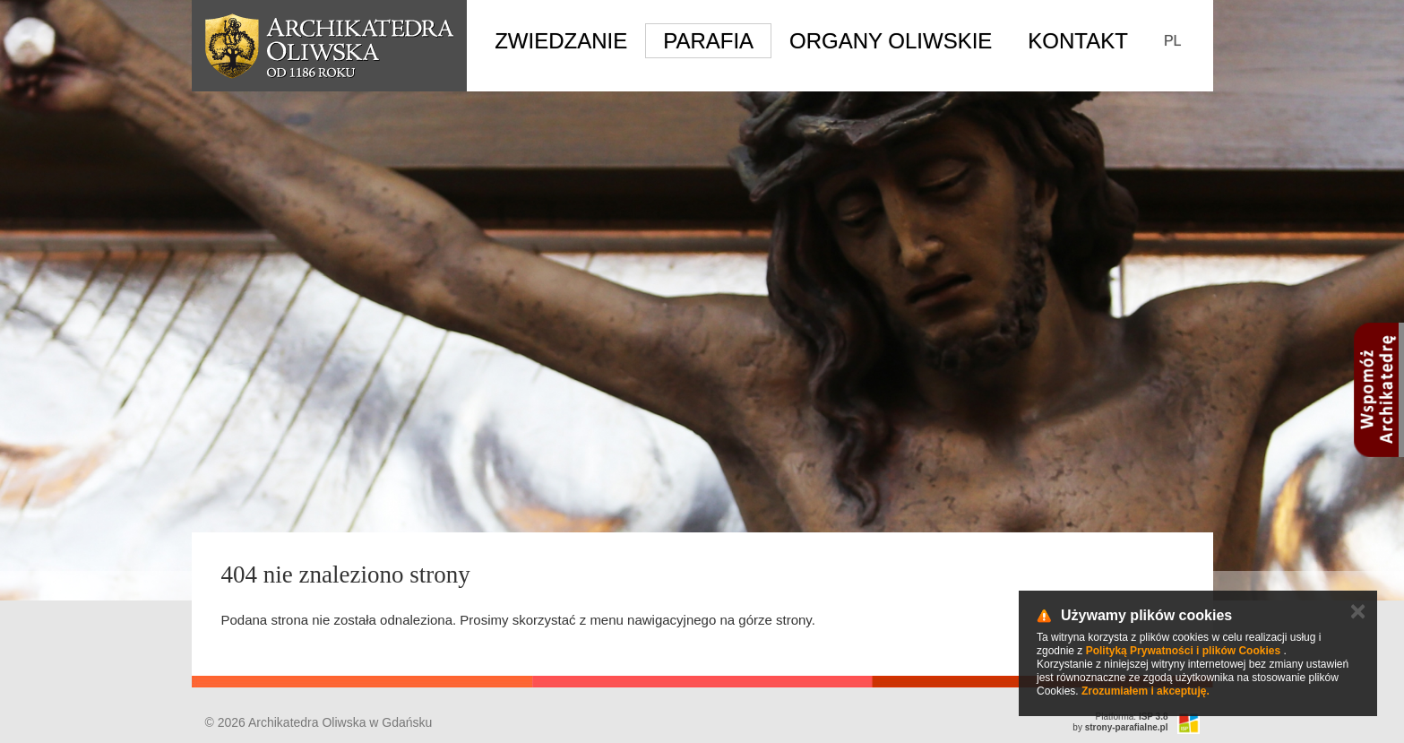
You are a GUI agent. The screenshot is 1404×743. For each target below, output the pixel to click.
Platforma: (1132, 716)
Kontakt (1078, 41)
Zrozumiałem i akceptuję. (1145, 691)
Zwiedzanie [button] (561, 41)
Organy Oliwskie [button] (890, 41)
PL (1173, 40)
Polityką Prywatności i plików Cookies (1183, 650)
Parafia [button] (708, 41)
